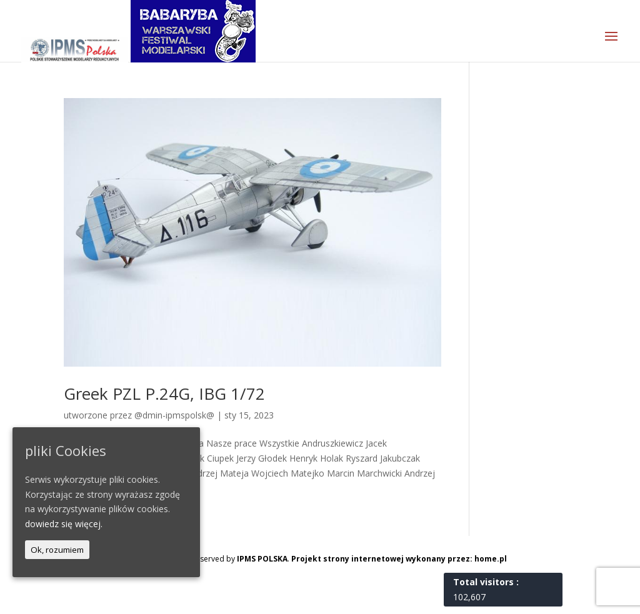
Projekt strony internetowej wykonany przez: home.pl (399, 558)
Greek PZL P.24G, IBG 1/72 (164, 393)
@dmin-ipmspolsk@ (174, 415)
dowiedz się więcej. (63, 524)
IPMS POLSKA (262, 558)
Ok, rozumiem (57, 549)
